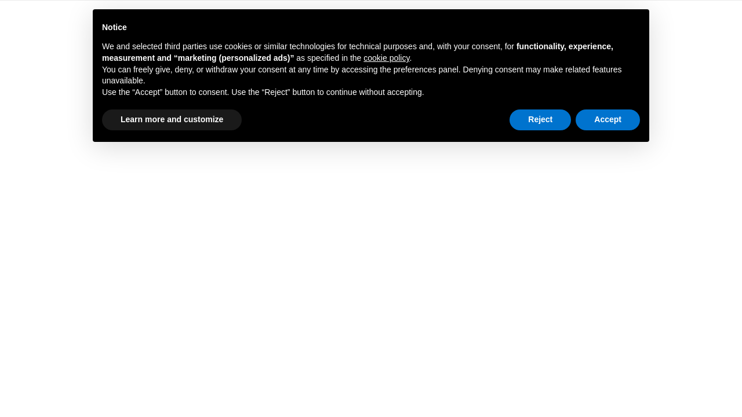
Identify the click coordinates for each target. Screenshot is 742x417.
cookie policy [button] (386, 58)
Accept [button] (607, 119)
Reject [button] (540, 119)
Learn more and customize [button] (172, 119)
